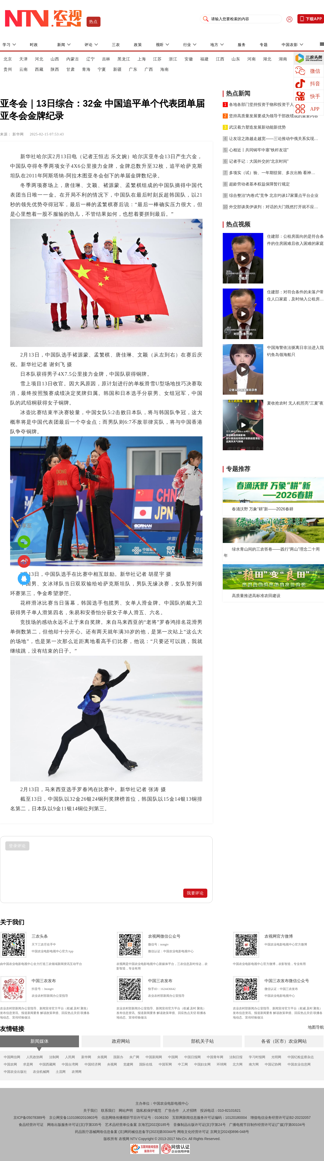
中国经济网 (93, 1064)
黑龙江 (123, 59)
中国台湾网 (70, 1064)
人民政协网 (34, 1057)
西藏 (39, 69)
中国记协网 (273, 1064)
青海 (86, 69)
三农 (116, 44)
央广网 (134, 1057)
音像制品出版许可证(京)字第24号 (199, 1125)
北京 (8, 59)
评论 (89, 44)
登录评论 (17, 846)
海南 (164, 69)
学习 (7, 44)
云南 (23, 69)
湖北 (267, 59)
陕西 (55, 69)
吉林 (106, 59)
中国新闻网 (154, 1057)
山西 (55, 59)
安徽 (189, 59)
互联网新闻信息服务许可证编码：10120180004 (209, 1118)
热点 (93, 21)
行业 (187, 44)
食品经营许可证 (31, 1125)
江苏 (157, 59)
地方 (214, 44)
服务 (242, 44)
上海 (141, 59)
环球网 (222, 1064)
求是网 (28, 1064)
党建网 (128, 1064)
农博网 (77, 1072)
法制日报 (235, 1057)
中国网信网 (12, 1057)
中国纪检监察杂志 (301, 1057)
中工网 (183, 1064)
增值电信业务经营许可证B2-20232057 (280, 1118)
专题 (264, 44)
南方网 (254, 1064)
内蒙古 (72, 59)
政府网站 (121, 1041)
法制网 (54, 1057)
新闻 (61, 44)
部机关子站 (202, 1041)
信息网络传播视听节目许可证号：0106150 (135, 1118)
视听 (160, 44)
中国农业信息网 (299, 1064)
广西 (149, 69)
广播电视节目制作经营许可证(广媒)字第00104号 (267, 1125)
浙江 (173, 59)
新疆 (117, 69)
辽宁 (90, 59)
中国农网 (10, 1064)
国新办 (118, 1057)
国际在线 (145, 1064)
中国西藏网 (47, 1064)
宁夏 (102, 69)
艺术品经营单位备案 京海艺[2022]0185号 (137, 1125)
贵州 (8, 69)
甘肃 (70, 69)
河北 (39, 59)
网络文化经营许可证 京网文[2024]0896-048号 (213, 1132)
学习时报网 (257, 1057)
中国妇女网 (202, 1064)
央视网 (102, 1057)
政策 (138, 44)
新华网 (86, 1057)
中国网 (173, 1057)
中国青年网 (215, 1057)
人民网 (70, 1057)
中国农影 (290, 44)
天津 (23, 59)
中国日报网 (192, 1057)
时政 (34, 44)
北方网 (237, 1064)
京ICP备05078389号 (29, 1118)
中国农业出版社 (15, 1072)
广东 (133, 69)
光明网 (276, 1057)
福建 (204, 59)
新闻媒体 (39, 1041)
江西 (220, 59)
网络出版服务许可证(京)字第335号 (74, 1125)
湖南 (283, 59)
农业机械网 (41, 1072)
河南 (251, 59)
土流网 (61, 1072)
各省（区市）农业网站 (284, 1041)
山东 (236, 59)
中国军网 (165, 1064)
